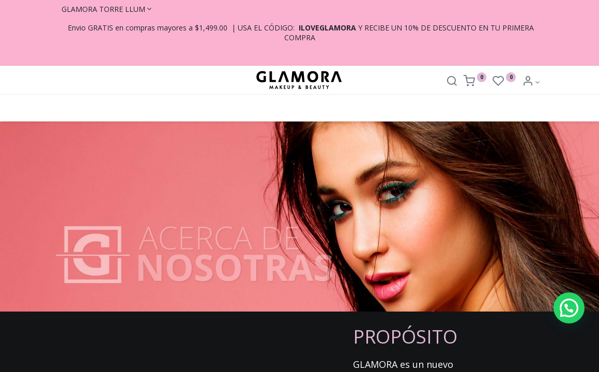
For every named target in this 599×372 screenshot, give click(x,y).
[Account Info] (531, 82)
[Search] (451, 82)
